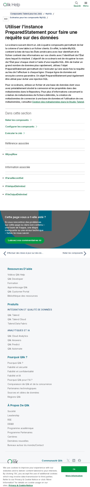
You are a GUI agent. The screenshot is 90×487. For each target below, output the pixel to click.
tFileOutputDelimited (16, 194)
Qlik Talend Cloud (17, 319)
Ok (74, 469)
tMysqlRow (11, 154)
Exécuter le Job (13, 133)
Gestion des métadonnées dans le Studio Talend (58, 101)
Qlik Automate (15, 348)
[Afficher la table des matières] (6, 14)
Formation (13, 283)
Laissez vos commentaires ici (24, 240)
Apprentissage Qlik (17, 287)
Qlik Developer (15, 279)
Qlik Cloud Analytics (18, 336)
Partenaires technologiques (22, 388)
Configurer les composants (19, 126)
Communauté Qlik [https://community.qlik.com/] (52, 460)
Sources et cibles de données (23, 392)
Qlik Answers (14, 340)
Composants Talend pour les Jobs (26, 13)
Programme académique (20, 428)
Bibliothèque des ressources (23, 296)
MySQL (49, 13)
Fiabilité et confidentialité (21, 371)
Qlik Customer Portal (18, 291)
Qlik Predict (14, 344)
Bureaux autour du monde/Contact (26, 445)
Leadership (13, 415)
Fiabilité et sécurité (17, 367)
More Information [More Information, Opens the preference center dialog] (74, 475)
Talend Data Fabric (17, 323)
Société (12, 411)
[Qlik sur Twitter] (68, 460)
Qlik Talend (13, 315)
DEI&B (11, 424)
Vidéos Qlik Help (16, 274)
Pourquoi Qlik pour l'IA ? (20, 380)
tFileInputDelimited (15, 186)
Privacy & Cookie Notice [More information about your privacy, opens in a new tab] (21, 485)
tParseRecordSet (14, 178)
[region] (45, 475)
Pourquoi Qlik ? (15, 363)
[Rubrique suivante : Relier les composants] (67, 253)
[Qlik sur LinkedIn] (74, 460)
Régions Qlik (14, 397)
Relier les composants (17, 120)
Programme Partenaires (20, 432)
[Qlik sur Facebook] (79, 460)
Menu (85, 6)
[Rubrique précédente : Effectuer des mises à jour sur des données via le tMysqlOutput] (23, 253)
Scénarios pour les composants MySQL (28, 17)
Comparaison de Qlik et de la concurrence (30, 384)
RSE (10, 419)
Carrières (12, 436)
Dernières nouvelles (18, 441)
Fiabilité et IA (14, 375)
